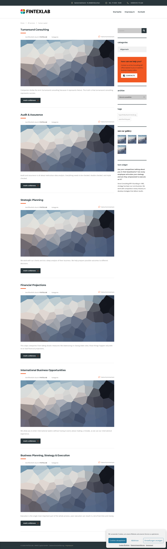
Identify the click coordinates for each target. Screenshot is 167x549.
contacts (129, 76)
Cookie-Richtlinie (124, 545)
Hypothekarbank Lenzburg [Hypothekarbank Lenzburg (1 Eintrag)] (127, 115)
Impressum (149, 545)
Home (22, 23)
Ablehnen (135, 540)
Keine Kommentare (106, 37)
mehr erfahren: (30, 100)
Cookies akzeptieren (117, 540)
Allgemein (124, 49)
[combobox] (132, 97)
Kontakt (141, 12)
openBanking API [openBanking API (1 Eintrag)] (124, 119)
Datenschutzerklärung (138, 545)
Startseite (117, 12)
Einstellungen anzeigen (153, 540)
